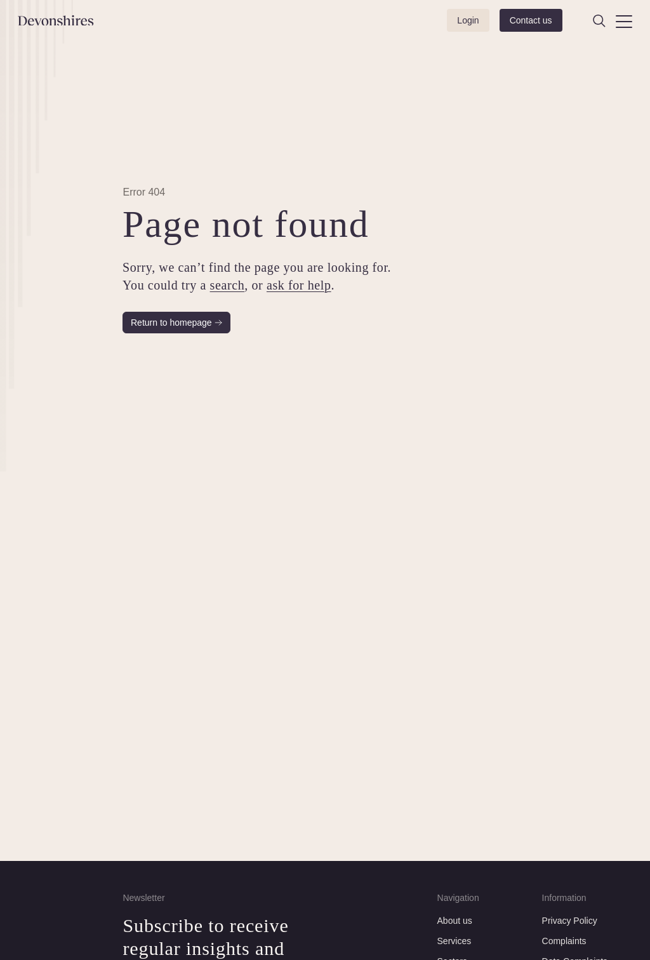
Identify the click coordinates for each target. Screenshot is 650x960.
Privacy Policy (569, 921)
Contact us (531, 20)
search (227, 285)
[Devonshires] (63, 20)
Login (468, 20)
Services (454, 941)
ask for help (299, 285)
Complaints (564, 941)
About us (454, 921)
